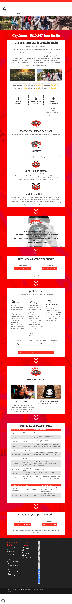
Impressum (27, 589)
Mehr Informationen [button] (38, 567)
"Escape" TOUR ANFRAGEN (23, 268)
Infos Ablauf (59, 7)
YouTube (25, 553)
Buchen (18, 13)
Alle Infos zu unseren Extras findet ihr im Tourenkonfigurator (36, 353)
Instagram (26, 551)
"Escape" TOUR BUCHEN (49, 268)
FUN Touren (39, 7)
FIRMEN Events (49, 7)
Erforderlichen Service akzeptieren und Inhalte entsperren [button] (38, 578)
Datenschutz (35, 589)
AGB (41, 589)
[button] (3, 601)
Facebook (26, 548)
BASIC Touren (19, 7)
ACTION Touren (29, 7)
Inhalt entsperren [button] (38, 570)
